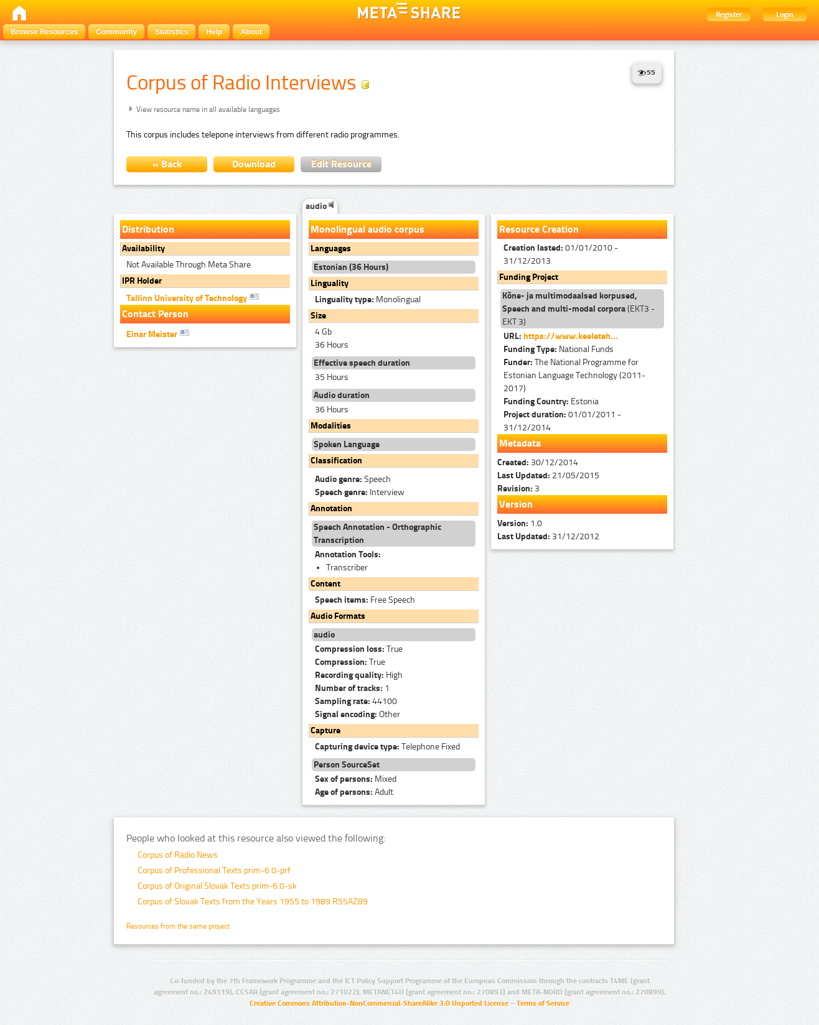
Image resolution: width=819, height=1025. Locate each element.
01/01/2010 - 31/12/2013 (560, 254)
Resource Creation (539, 229)
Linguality (330, 283)
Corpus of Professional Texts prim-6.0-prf (214, 870)
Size (318, 315)
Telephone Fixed (387, 746)
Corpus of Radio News (178, 855)
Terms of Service (543, 1003)
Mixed (355, 779)
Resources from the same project (178, 926)
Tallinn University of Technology (192, 297)
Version (516, 504)
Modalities (331, 425)
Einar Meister (157, 333)
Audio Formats (338, 616)
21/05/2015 (548, 475)
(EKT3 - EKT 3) (578, 308)
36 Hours (332, 345)
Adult (354, 792)
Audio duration (342, 395)
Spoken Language (347, 444)
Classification (336, 460)
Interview (360, 492)
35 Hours (332, 377)
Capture (325, 730)
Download (254, 164)
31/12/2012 (548, 536)
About (251, 31)
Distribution (148, 229)
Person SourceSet (347, 764)
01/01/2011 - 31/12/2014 (562, 421)
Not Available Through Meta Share (188, 264)
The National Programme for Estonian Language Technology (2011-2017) (574, 375)
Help (214, 31)
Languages (331, 248)
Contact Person (155, 314)
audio (320, 206)
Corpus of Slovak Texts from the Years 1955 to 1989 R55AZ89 (253, 901)
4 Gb (323, 332)
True (359, 649)
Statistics (171, 31)
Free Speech (365, 600)
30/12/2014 (537, 462)
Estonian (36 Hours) (351, 267)
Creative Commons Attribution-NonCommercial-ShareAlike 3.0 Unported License (379, 1003)
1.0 (519, 523)
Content (325, 583)
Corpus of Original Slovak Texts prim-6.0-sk (217, 886)
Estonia (551, 401)
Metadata (520, 443)
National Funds (558, 349)
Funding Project (528, 277)
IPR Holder (142, 281)
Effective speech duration (362, 363)
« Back (167, 164)
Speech (353, 479)
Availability (143, 248)
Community (116, 31)
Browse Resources (44, 31)
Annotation (331, 508)
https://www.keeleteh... (570, 336)
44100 (356, 701)
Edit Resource (341, 164)
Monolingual (368, 299)
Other (357, 714)
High (359, 675)
